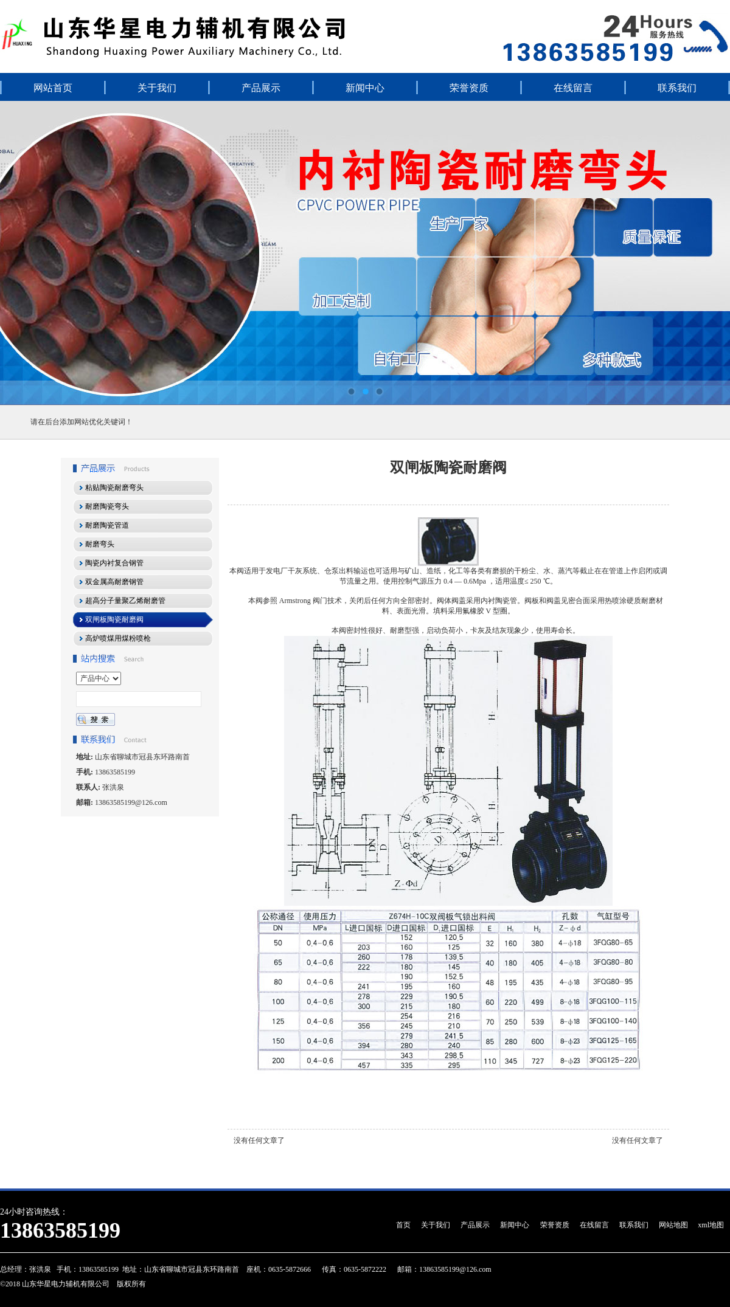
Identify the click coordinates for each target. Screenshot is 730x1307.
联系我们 (677, 88)
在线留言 (573, 88)
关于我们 (156, 88)
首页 (403, 1225)
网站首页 (52, 88)
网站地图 (673, 1225)
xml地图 (711, 1225)
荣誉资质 (469, 88)
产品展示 (261, 88)
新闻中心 (365, 88)
